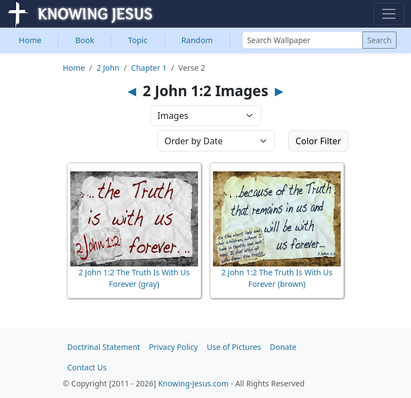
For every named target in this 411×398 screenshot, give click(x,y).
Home (30, 40)
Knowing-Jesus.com (193, 383)
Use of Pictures (234, 347)
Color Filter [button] (318, 141)
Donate (283, 347)
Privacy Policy (173, 347)
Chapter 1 (149, 67)
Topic (137, 40)
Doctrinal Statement (104, 347)
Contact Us (87, 367)
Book (84, 40)
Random (197, 40)
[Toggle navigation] (388, 14)
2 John (108, 67)
